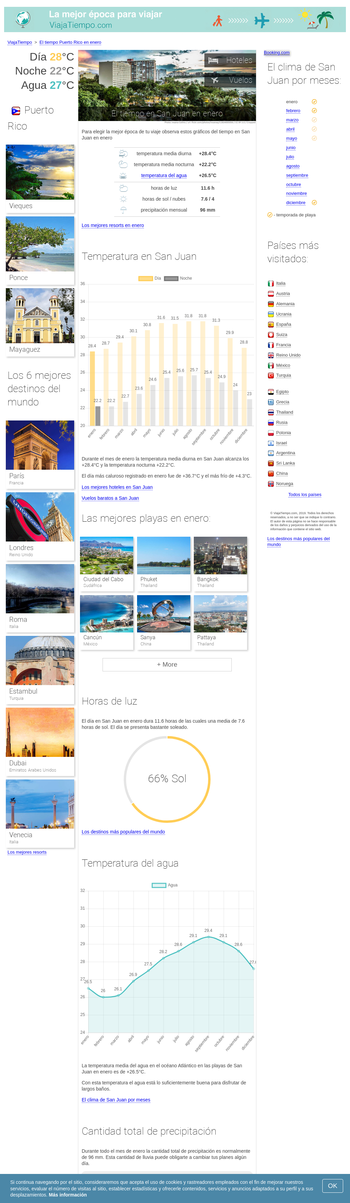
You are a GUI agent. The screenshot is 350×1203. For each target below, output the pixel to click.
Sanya (148, 637)
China (282, 473)
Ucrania (284, 314)
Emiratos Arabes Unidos (32, 770)
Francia (16, 482)
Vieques (20, 206)
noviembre (296, 193)
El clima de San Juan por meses (116, 1099)
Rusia (281, 422)
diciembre (295, 202)
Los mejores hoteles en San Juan (117, 487)
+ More (167, 664)
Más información (68, 1195)
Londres (21, 548)
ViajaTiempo (20, 42)
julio (290, 156)
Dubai (17, 763)
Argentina (285, 452)
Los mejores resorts (27, 852)
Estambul (23, 691)
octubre (293, 184)
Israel (281, 442)
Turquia (16, 698)
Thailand (284, 412)
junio (290, 147)
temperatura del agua (164, 175)
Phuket (148, 579)
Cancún (92, 637)
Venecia (20, 835)
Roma (18, 619)
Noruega (284, 483)
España (283, 324)
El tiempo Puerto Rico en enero (71, 42)
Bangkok (207, 579)
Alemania (285, 303)
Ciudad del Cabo (103, 579)
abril (290, 129)
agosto (292, 166)
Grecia (282, 401)
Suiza (281, 334)
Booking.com (277, 52)
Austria (283, 293)
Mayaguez (24, 349)
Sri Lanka (285, 463)
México (283, 365)
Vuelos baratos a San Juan (110, 498)
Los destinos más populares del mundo (123, 831)
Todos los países (305, 494)
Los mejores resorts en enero (113, 225)
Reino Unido (21, 554)
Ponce (18, 277)
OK (332, 1185)
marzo (292, 119)
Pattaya (206, 637)
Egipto (282, 391)
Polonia (283, 432)
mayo (291, 138)
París (16, 476)
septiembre (297, 175)
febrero (293, 110)
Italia (13, 626)
